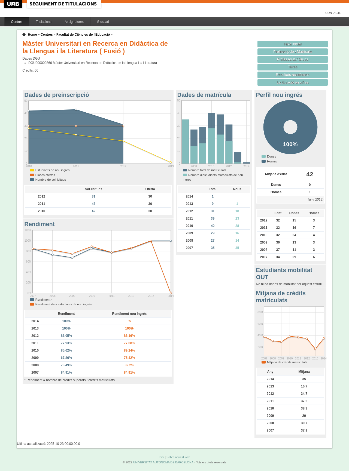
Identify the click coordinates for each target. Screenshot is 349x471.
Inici (161, 457)
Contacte (333, 12)
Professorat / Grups (292, 59)
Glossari (103, 22)
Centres (17, 22)
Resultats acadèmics (292, 75)
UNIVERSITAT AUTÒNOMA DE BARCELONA (163, 462)
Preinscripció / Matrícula (292, 52)
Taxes (292, 67)
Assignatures (74, 22)
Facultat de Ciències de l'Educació (83, 34)
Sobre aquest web (178, 457)
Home (32, 34)
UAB (14, 4)
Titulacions (43, 22)
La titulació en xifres (292, 82)
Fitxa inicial (292, 44)
